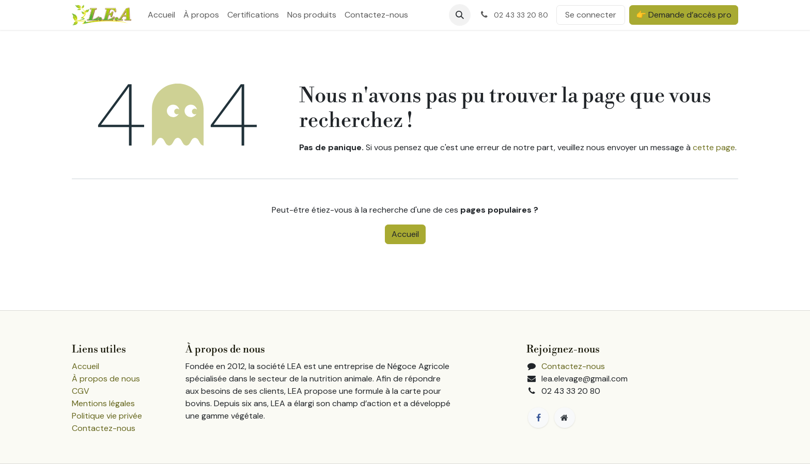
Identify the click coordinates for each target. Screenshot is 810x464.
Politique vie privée (107, 415)
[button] (460, 15)
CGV (80, 391)
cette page (714, 147)
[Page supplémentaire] (564, 417)
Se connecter (590, 14)
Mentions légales (103, 403)
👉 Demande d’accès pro (683, 14)
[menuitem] (161, 15)
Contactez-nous (103, 428)
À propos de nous (106, 378)
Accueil (405, 234)
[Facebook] (538, 417)
